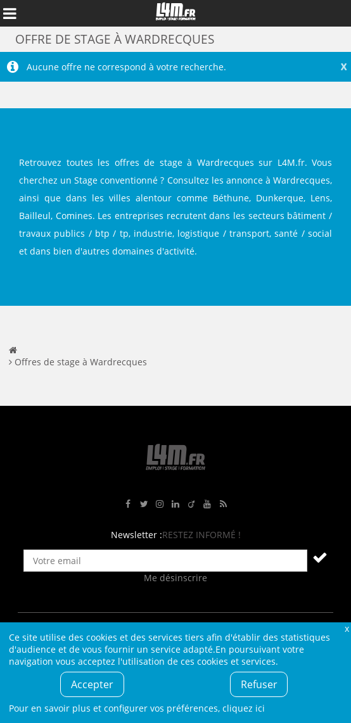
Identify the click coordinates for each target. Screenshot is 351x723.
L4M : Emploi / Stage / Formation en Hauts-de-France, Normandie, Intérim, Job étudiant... (175, 13)
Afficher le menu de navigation (9, 13)
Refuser (259, 684)
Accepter (92, 684)
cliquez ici (243, 708)
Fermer (346, 628)
